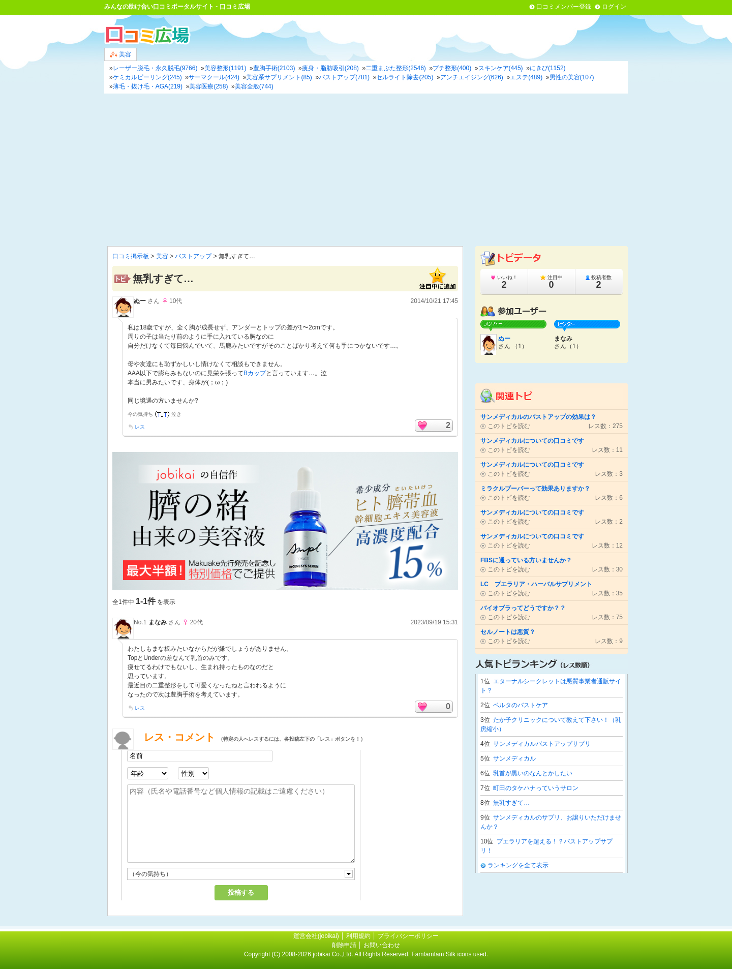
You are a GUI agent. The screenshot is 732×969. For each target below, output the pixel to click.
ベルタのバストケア (520, 705)
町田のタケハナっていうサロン (535, 788)
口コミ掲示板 (130, 256)
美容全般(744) (254, 86)
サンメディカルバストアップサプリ (542, 743)
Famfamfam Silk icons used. (449, 954)
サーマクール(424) (214, 77)
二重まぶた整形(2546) (395, 68)
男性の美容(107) (572, 77)
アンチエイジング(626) (471, 77)
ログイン (614, 6)
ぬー (140, 301)
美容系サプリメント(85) (279, 77)
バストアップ (193, 256)
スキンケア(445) (500, 68)
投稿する (241, 892)
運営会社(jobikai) (317, 936)
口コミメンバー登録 (563, 6)
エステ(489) (526, 77)
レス (140, 427)
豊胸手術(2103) (274, 68)
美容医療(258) (208, 86)
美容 (120, 54)
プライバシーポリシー (408, 936)
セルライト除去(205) (404, 77)
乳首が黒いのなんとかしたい (532, 773)
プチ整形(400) (452, 68)
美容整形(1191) (225, 68)
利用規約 (358, 936)
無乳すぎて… (511, 802)
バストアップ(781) (344, 77)
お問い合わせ (381, 945)
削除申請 (344, 945)
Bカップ (254, 373)
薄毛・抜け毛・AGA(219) (147, 86)
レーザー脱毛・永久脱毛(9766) (155, 68)
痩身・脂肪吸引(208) (330, 68)
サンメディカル (514, 758)
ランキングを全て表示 (517, 865)
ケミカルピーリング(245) (147, 77)
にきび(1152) (548, 68)
